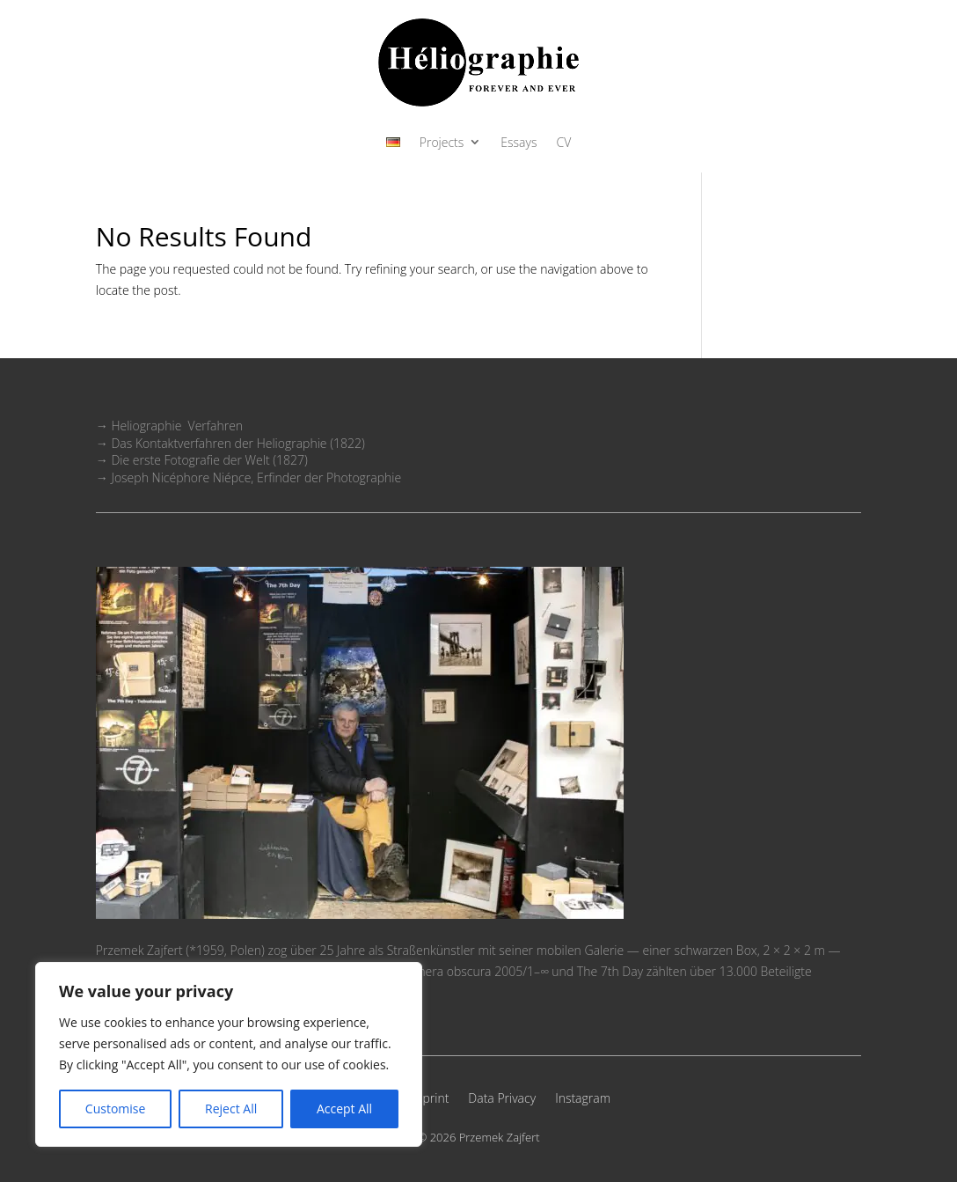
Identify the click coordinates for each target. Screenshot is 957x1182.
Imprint (429, 1099)
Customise (115, 1108)
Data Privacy (502, 1099)
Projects (442, 143)
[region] (228, 1054)
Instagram (582, 1099)
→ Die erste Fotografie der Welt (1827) (202, 460)
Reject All (231, 1108)
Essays (518, 143)
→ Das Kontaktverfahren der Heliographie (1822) (230, 443)
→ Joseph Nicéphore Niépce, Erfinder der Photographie (248, 477)
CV (563, 143)
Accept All (344, 1108)
